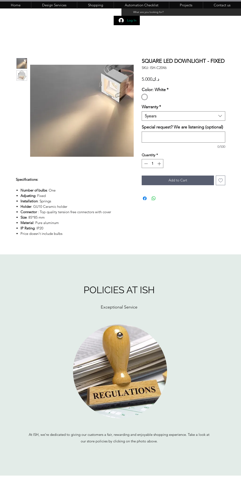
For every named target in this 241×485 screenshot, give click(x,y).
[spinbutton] (153, 163)
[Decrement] (145, 163)
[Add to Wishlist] (220, 180)
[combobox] (183, 116)
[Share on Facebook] (145, 198)
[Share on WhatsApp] (154, 198)
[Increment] (160, 163)
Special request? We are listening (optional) (182, 127)
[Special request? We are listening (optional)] (183, 137)
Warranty (151, 106)
